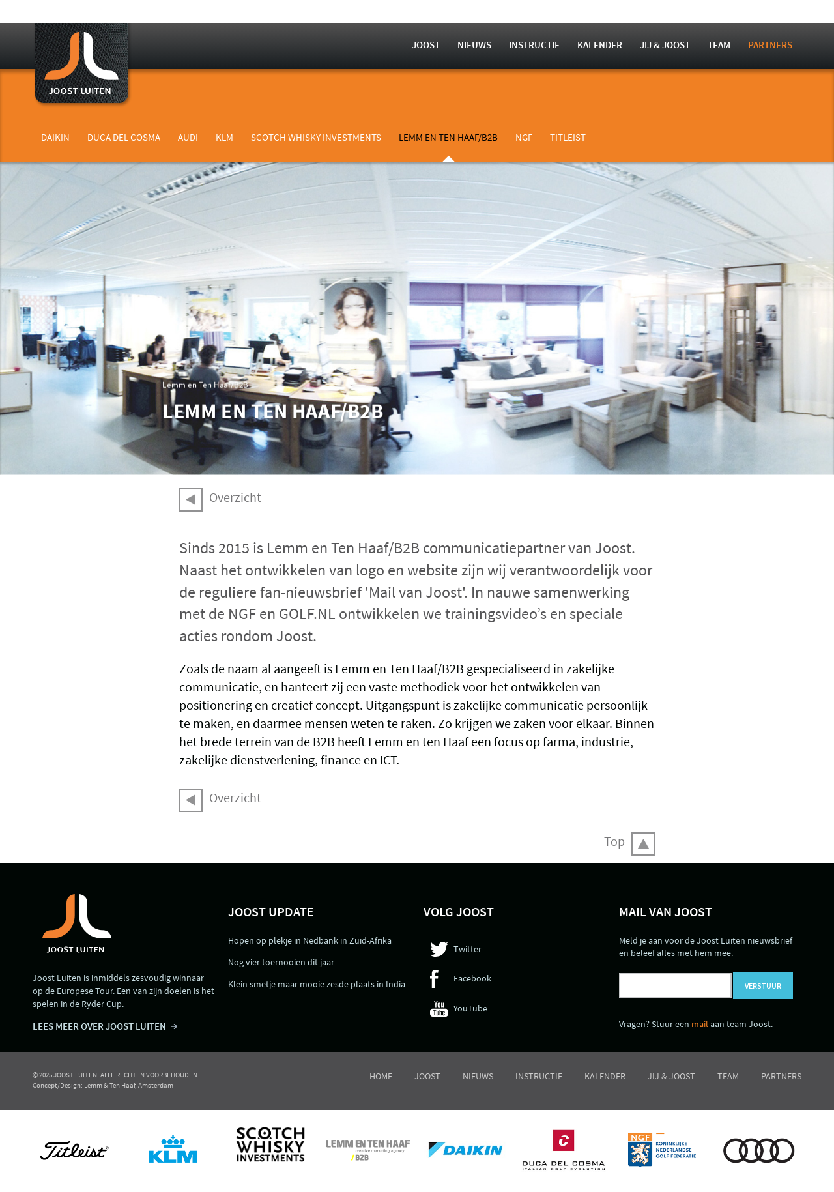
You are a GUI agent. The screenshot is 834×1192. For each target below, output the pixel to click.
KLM (224, 137)
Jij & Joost (665, 44)
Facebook (472, 978)
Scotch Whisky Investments (316, 137)
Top (614, 841)
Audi (188, 137)
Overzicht (235, 497)
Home (380, 1076)
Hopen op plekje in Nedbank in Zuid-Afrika (310, 940)
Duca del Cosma (123, 137)
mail (699, 1024)
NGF (523, 137)
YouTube (470, 1008)
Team (719, 44)
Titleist (568, 137)
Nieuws (474, 44)
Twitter (467, 949)
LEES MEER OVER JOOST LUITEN (99, 1026)
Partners (770, 44)
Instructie (534, 44)
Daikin (55, 137)
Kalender (599, 44)
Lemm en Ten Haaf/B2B (448, 137)
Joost (426, 44)
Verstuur (763, 986)
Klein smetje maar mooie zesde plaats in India (316, 984)
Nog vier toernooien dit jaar (281, 962)
